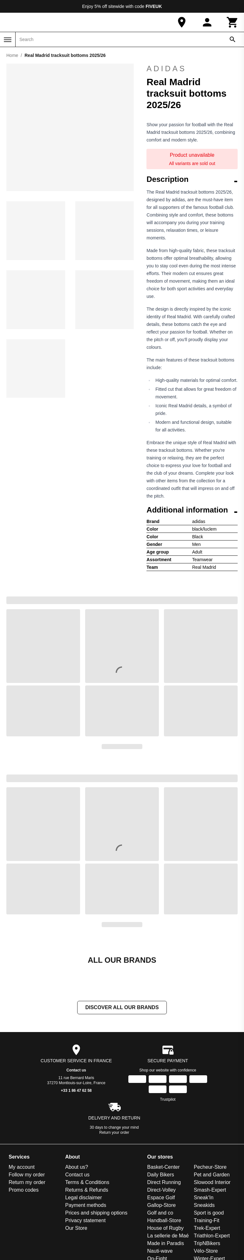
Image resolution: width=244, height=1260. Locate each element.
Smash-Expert (210, 1190)
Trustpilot (168, 1099)
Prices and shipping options (96, 1212)
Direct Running (164, 1182)
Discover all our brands (122, 1007)
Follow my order (27, 1174)
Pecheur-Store (210, 1167)
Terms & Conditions (87, 1182)
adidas (192, 68)
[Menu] (7, 39)
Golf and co (160, 1212)
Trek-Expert (207, 1228)
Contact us (76, 1070)
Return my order (27, 1182)
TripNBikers (207, 1243)
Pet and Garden (212, 1174)
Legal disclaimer (83, 1197)
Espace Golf (161, 1197)
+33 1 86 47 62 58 (76, 1090)
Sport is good (209, 1212)
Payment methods (85, 1205)
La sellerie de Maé (168, 1235)
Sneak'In (204, 1197)
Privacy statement (85, 1220)
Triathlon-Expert (212, 1235)
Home (12, 55)
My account (22, 1167)
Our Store (76, 1228)
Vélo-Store (206, 1251)
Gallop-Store (161, 1205)
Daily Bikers (160, 1174)
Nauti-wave (160, 1251)
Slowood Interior (212, 1182)
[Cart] (232, 22)
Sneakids (204, 1205)
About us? (76, 1167)
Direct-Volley (161, 1190)
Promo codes (23, 1190)
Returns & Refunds (86, 1190)
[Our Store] (181, 22)
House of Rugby (165, 1228)
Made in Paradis (165, 1243)
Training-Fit (206, 1220)
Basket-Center (163, 1167)
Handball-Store (164, 1220)
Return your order (114, 1132)
